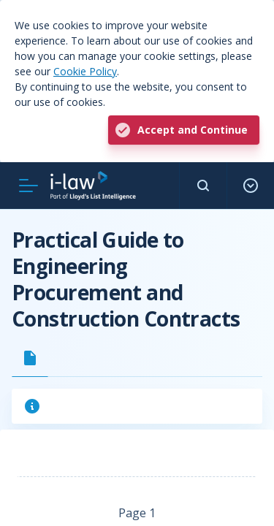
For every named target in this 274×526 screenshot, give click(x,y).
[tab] (30, 358)
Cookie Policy (85, 71)
